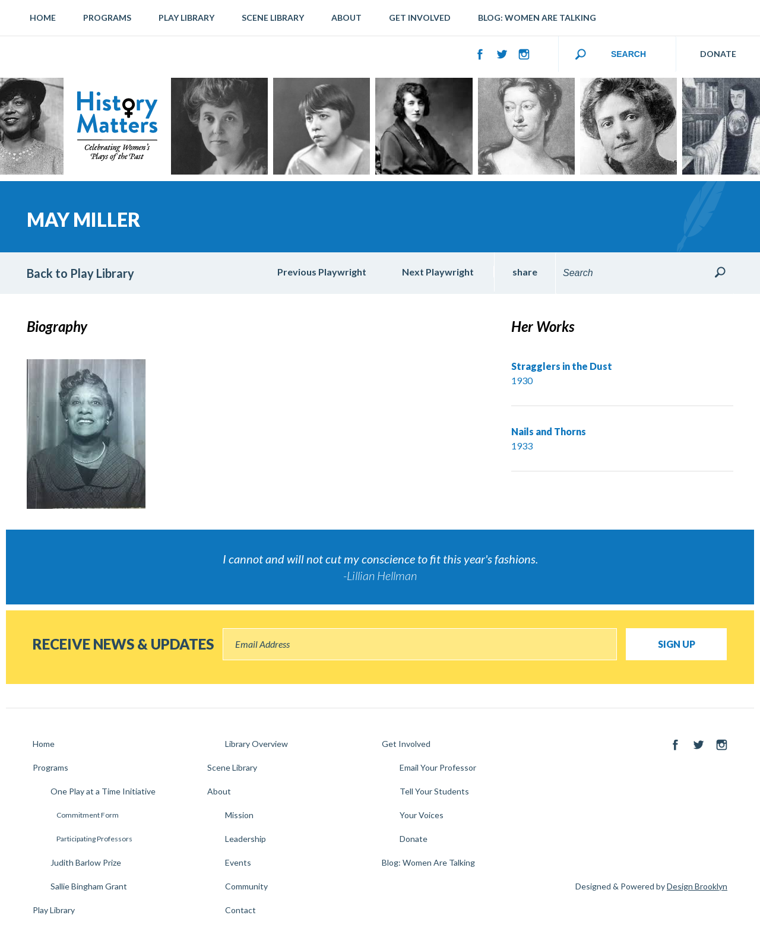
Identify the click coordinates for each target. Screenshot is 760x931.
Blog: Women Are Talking (537, 17)
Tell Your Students (434, 791)
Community (246, 886)
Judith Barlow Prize (85, 862)
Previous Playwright (321, 271)
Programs (107, 17)
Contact (240, 910)
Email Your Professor (438, 767)
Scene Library (273, 17)
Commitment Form (87, 814)
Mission (239, 815)
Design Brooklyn (697, 886)
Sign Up (676, 644)
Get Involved (420, 17)
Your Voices (422, 815)
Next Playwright (438, 271)
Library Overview (256, 744)
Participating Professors (94, 838)
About (346, 17)
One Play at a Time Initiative (103, 791)
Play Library (186, 17)
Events (238, 862)
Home (43, 17)
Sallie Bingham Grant (88, 886)
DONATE (718, 54)
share (524, 271)
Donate (414, 839)
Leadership (245, 839)
